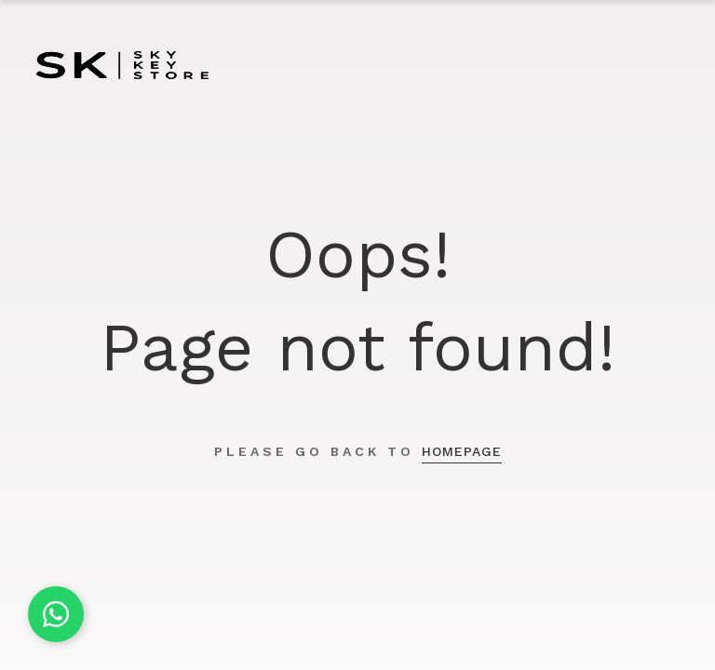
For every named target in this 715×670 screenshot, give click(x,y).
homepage (462, 451)
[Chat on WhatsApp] (56, 614)
